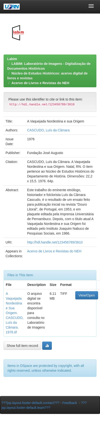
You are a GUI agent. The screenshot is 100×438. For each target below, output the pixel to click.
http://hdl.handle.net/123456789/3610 (55, 242)
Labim (12, 59)
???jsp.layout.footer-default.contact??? (30, 403)
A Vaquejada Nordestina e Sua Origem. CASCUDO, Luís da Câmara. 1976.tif (15, 313)
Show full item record (22, 346)
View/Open (86, 295)
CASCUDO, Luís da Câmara (48, 130)
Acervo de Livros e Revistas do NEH (40, 83)
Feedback (69, 403)
